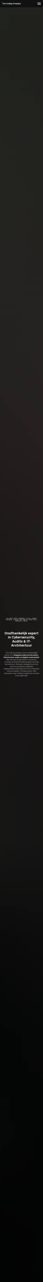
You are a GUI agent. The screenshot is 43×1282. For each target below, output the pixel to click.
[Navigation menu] (39, 4)
